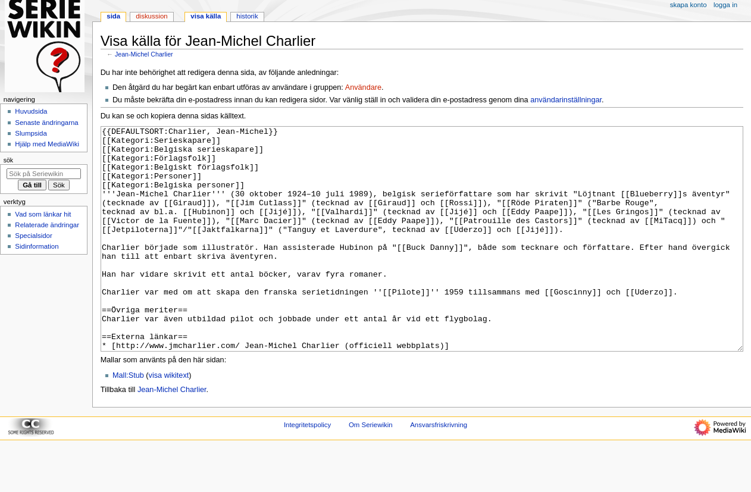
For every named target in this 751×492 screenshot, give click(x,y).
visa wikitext (169, 420)
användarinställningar (566, 100)
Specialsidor (33, 235)
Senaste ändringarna (46, 122)
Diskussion (151, 16)
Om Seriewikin (371, 469)
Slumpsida (30, 133)
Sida (113, 16)
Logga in (725, 4)
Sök (8, 160)
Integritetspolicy (307, 469)
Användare (363, 87)
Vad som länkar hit (43, 214)
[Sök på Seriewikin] (44, 173)
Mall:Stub (128, 420)
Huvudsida (31, 111)
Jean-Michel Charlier (144, 54)
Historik (247, 16)
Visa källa (205, 16)
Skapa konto (688, 4)
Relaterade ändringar (47, 224)
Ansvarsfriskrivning (438, 469)
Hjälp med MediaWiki (47, 144)
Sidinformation (36, 246)
